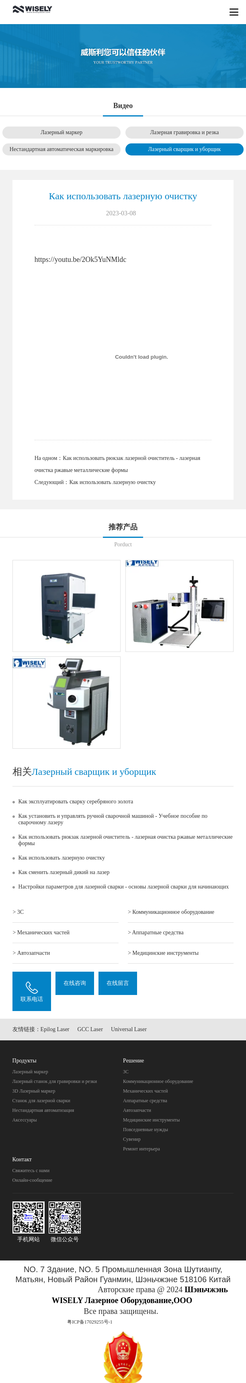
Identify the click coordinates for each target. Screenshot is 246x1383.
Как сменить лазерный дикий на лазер (64, 872)
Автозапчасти (137, 1110)
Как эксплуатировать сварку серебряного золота (75, 802)
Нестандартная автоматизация (43, 1110)
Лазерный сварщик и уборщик (184, 149)
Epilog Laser (55, 1029)
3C (126, 1072)
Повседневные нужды (145, 1129)
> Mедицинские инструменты (163, 953)
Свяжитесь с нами (31, 1170)
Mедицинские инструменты (151, 1120)
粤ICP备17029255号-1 (90, 1322)
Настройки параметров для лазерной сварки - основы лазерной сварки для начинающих (123, 887)
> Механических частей (41, 932)
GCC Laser (90, 1029)
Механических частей (145, 1091)
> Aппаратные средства (156, 932)
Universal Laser (129, 1029)
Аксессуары (24, 1120)
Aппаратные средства (145, 1100)
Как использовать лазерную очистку (112, 482)
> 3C (18, 912)
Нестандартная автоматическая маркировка (61, 149)
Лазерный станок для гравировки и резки (54, 1081)
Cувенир (132, 1139)
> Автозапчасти (31, 953)
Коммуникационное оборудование (158, 1081)
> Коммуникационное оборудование (171, 912)
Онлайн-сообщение (32, 1180)
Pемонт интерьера (141, 1149)
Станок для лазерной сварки (41, 1100)
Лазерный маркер (61, 132)
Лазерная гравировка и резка (184, 132)
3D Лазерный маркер (33, 1091)
